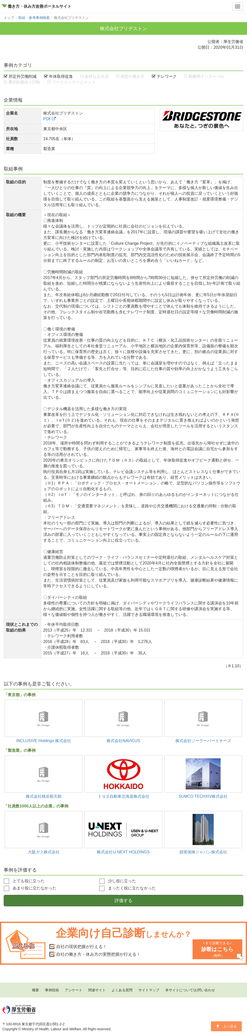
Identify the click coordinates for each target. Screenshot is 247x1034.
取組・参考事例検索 (34, 18)
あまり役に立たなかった (30, 888)
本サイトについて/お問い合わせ (190, 990)
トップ (9, 18)
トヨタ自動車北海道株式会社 (123, 796)
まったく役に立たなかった (127, 888)
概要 (35, 990)
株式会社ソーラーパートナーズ (203, 740)
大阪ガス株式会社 (44, 852)
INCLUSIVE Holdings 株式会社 (43, 740)
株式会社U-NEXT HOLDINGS (123, 852)
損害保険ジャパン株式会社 (203, 852)
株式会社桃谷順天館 (44, 796)
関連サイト (97, 990)
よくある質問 (122, 990)
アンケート (73, 990)
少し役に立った (117, 881)
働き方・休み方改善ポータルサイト (39, 6)
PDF (47, 119)
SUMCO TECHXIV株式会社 (203, 796)
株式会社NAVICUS (123, 740)
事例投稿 (52, 990)
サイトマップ (148, 990)
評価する (123, 900)
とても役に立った (24, 881)
